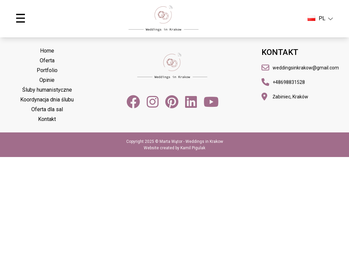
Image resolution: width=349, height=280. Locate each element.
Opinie (47, 80)
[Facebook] (133, 101)
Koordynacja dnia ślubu (47, 99)
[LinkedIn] (191, 101)
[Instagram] (153, 101)
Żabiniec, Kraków (290, 96)
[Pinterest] (171, 101)
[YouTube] (211, 101)
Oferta (47, 60)
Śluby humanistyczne (47, 90)
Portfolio (47, 70)
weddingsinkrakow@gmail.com (306, 67)
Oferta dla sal (47, 109)
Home (47, 51)
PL (320, 18)
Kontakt (47, 119)
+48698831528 (289, 82)
